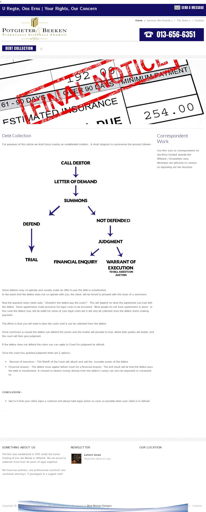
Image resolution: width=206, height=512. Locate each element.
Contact (199, 20)
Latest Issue (92, 455)
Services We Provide (161, 20)
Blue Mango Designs (99, 506)
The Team (185, 20)
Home (140, 20)
